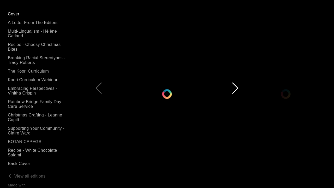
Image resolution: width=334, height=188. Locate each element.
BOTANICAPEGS (24, 141)
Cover (13, 14)
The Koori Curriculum (28, 71)
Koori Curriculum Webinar (32, 80)
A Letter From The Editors (32, 22)
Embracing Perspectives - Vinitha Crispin (32, 90)
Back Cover (19, 163)
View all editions (26, 176)
